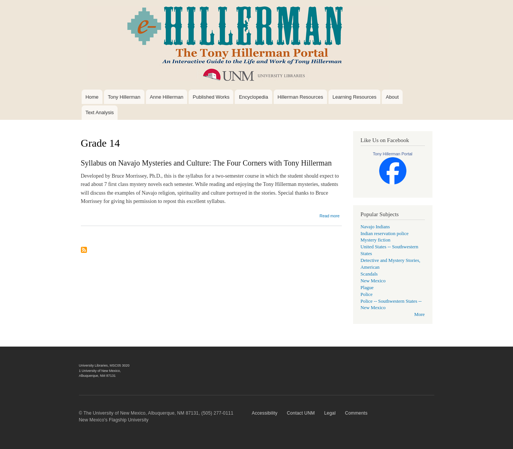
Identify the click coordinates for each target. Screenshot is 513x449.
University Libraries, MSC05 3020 (104, 365)
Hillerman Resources (300, 97)
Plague (367, 287)
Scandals (369, 274)
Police (367, 294)
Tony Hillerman (124, 97)
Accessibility (264, 413)
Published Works (211, 97)
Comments (356, 413)
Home (92, 97)
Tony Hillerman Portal (392, 154)
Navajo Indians (375, 226)
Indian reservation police (385, 233)
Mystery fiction (376, 240)
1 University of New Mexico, (100, 371)
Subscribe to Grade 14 (84, 253)
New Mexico (373, 280)
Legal (329, 413)
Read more (329, 216)
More (419, 314)
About (392, 97)
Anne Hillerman (166, 97)
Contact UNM (301, 413)
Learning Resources (354, 97)
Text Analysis (99, 112)
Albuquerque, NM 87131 (97, 376)
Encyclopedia (253, 97)
